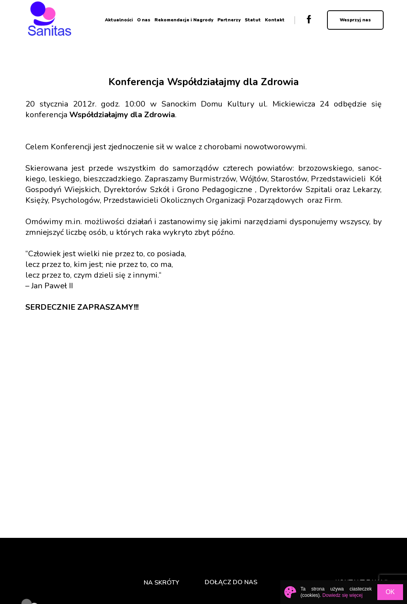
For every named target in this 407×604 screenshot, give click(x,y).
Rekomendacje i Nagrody (183, 20)
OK (390, 592)
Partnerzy (229, 20)
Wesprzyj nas (355, 20)
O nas (143, 20)
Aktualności (119, 20)
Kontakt (275, 20)
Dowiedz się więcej (342, 595)
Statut (253, 20)
